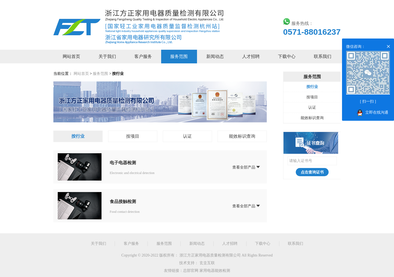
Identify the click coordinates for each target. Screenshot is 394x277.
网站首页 (71, 56)
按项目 (132, 136)
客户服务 (143, 56)
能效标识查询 (242, 136)
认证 (187, 136)
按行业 (78, 136)
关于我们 (107, 56)
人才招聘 (251, 56)
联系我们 (322, 56)
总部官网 (190, 271)
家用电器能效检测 (214, 271)
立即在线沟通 (376, 112)
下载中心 (287, 56)
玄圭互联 (207, 263)
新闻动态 (215, 56)
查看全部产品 (246, 167)
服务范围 (179, 56)
